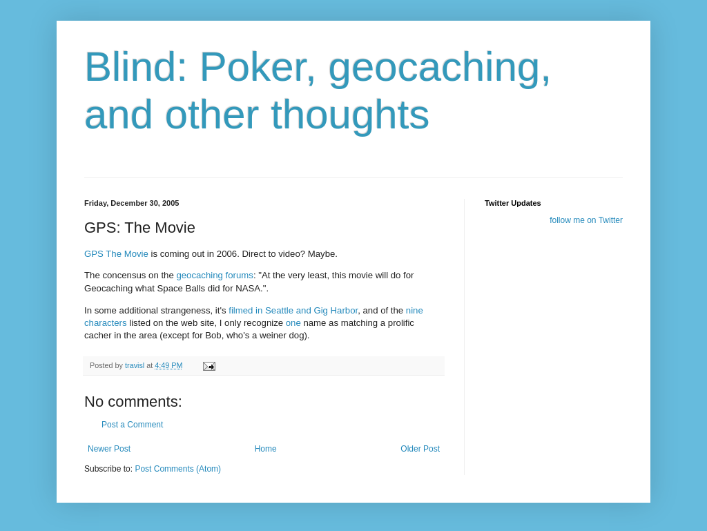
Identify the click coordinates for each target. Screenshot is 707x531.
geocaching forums (214, 275)
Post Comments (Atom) (178, 469)
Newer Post (109, 449)
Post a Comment (132, 424)
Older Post (420, 449)
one (293, 323)
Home (266, 449)
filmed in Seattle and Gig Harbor (293, 310)
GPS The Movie (116, 254)
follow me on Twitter (586, 220)
